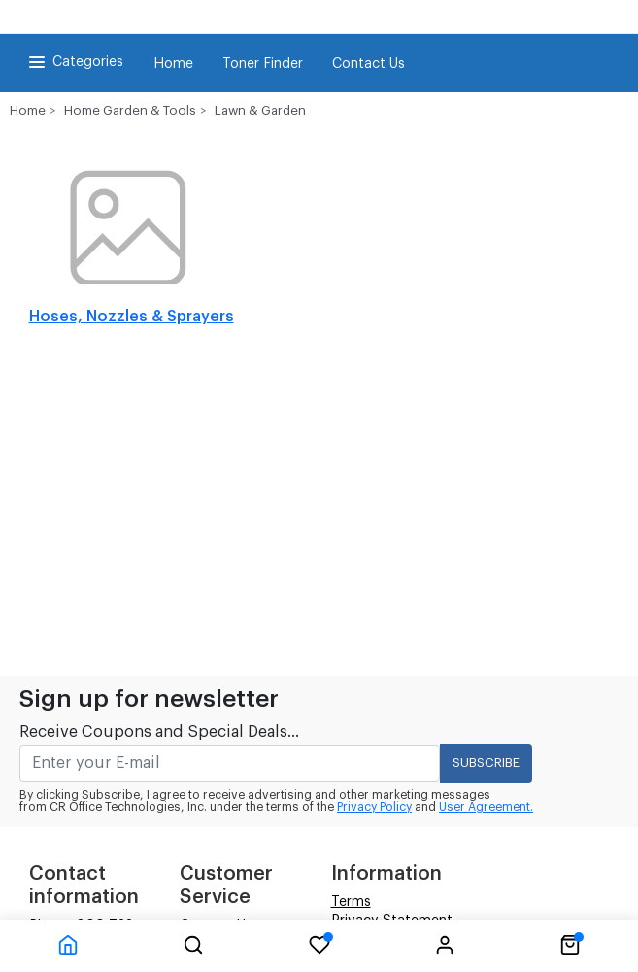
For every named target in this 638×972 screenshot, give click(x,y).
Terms (351, 902)
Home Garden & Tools (130, 110)
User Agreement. (486, 807)
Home (173, 64)
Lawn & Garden (260, 110)
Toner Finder (262, 64)
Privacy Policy (374, 807)
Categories (74, 62)
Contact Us (368, 64)
